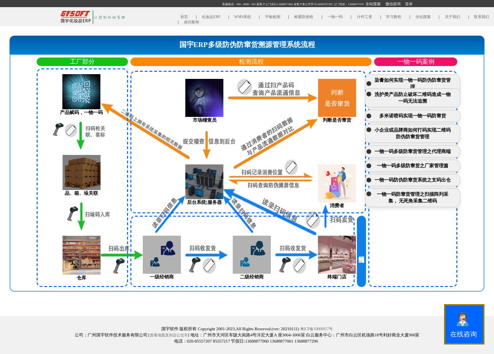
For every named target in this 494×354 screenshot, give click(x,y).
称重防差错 (303, 17)
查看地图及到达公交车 (169, 335)
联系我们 (480, 17)
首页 (184, 17)
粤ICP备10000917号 (316, 329)
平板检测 (272, 17)
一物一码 (335, 17)
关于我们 (452, 17)
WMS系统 (242, 17)
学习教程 (393, 17)
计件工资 (364, 17)
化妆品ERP (210, 17)
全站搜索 (423, 17)
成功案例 (190, 22)
